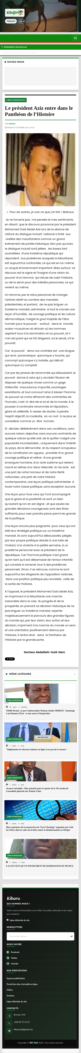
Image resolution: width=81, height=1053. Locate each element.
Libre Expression (15, 100)
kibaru (12, 124)
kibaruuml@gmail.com (23, 1029)
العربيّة (22, 21)
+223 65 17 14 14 (22, 1022)
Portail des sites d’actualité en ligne (22, 984)
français (11, 21)
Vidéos (10, 990)
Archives (10, 995)
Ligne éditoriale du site (18, 920)
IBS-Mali (34, 1042)
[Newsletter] (71, 936)
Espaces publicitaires (16, 978)
